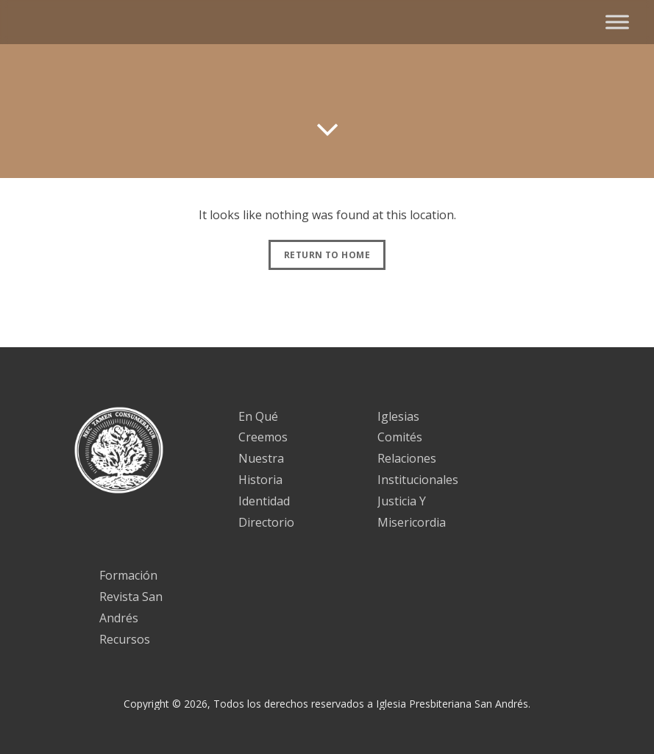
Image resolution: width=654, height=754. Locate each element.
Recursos (124, 639)
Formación (128, 575)
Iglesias (398, 416)
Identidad (264, 501)
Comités (399, 437)
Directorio (266, 522)
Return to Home (327, 255)
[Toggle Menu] (617, 22)
